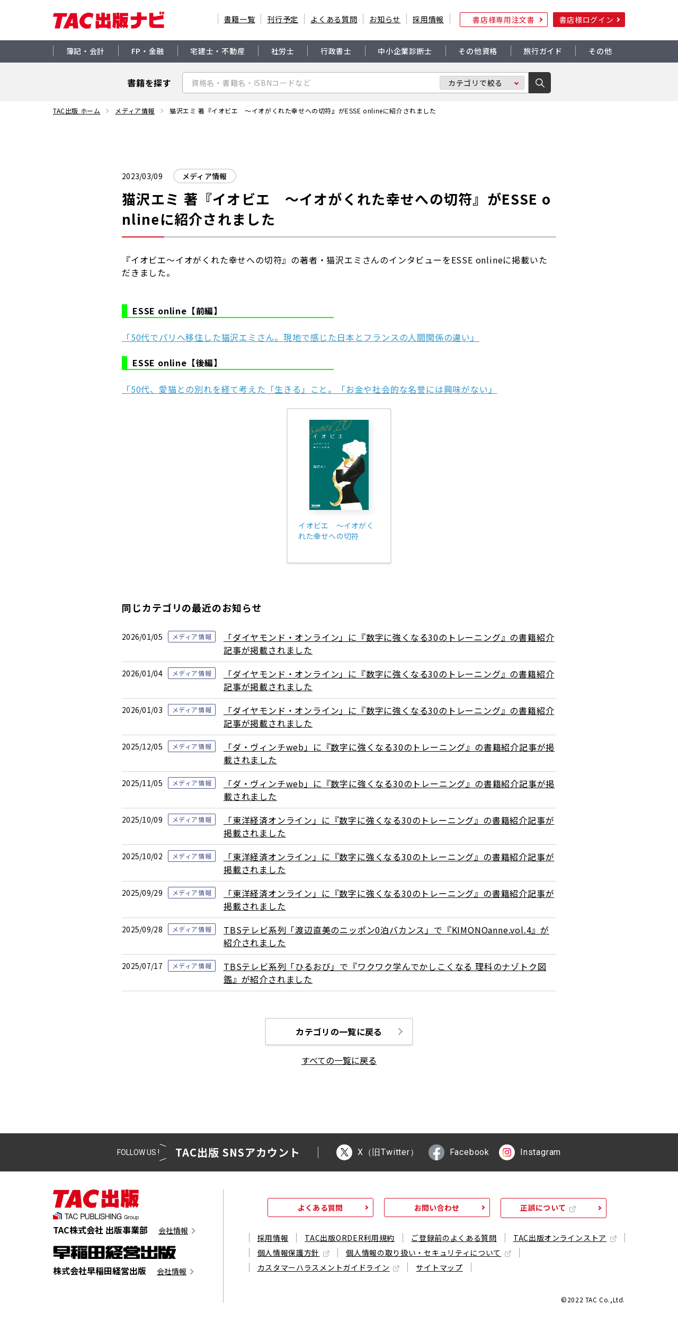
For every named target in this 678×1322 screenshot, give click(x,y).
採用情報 (428, 19)
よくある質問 (333, 19)
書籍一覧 (239, 19)
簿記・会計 (85, 51)
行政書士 (336, 51)
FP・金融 (148, 51)
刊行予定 (282, 19)
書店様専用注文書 (503, 19)
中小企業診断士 (405, 51)
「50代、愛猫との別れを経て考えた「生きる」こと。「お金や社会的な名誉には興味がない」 (309, 389)
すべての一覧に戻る (339, 1061)
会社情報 (173, 1231)
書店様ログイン (586, 19)
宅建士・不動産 (217, 51)
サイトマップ (439, 1268)
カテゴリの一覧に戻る (339, 1032)
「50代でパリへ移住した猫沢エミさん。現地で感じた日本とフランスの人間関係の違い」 (300, 337)
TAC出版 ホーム (76, 111)
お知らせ (384, 19)
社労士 (283, 51)
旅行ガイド (543, 51)
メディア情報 (135, 111)
